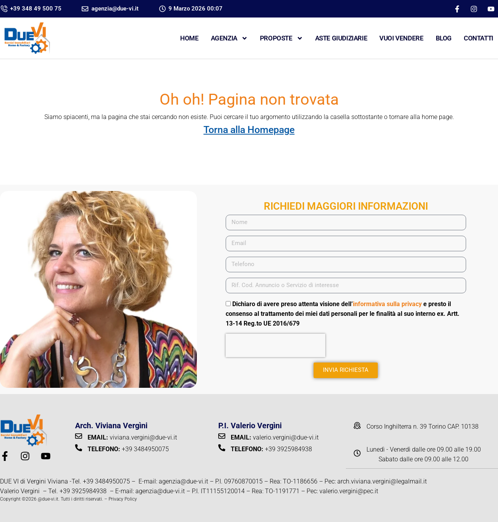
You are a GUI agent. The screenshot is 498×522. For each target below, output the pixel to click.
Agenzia (229, 38)
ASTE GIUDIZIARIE (341, 38)
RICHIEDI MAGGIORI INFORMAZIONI (346, 206)
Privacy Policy (123, 499)
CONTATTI (478, 38)
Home (189, 38)
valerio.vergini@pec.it (348, 491)
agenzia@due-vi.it (183, 481)
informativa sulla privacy (387, 304)
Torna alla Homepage (249, 129)
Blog (444, 38)
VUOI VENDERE (401, 38)
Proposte (281, 38)
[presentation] (275, 345)
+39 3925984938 (84, 491)
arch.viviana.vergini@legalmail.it (382, 481)
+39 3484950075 (106, 481)
